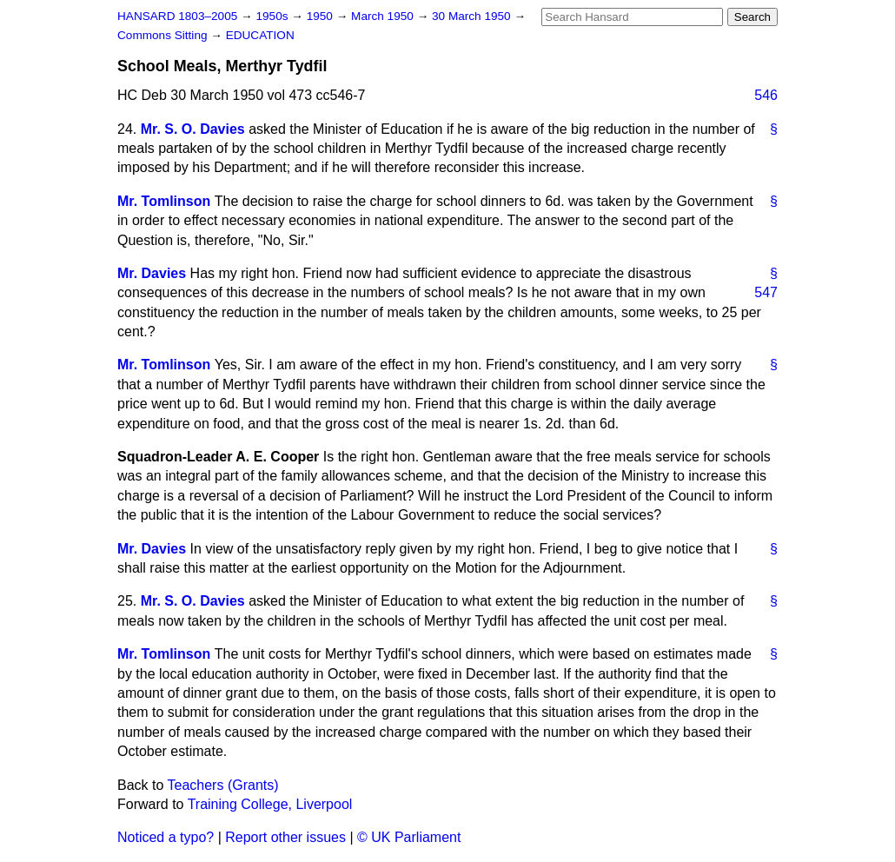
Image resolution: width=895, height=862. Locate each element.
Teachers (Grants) (223, 785)
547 (766, 292)
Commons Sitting (163, 35)
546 (766, 95)
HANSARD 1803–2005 (177, 16)
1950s (273, 16)
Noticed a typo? (165, 837)
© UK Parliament (409, 837)
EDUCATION (260, 35)
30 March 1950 (473, 16)
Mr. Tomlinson (163, 201)
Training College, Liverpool (270, 804)
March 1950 (384, 16)
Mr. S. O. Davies (193, 129)
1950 (321, 16)
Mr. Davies (151, 273)
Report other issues (285, 837)
